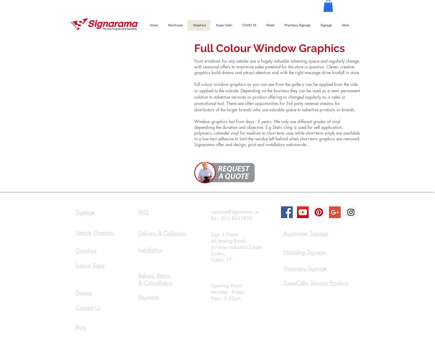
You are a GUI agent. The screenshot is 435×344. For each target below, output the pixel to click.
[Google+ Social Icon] (335, 212)
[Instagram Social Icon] (351, 212)
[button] (328, 6)
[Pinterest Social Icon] (319, 212)
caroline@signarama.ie (234, 212)
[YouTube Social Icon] (303, 212)
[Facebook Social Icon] (287, 212)
